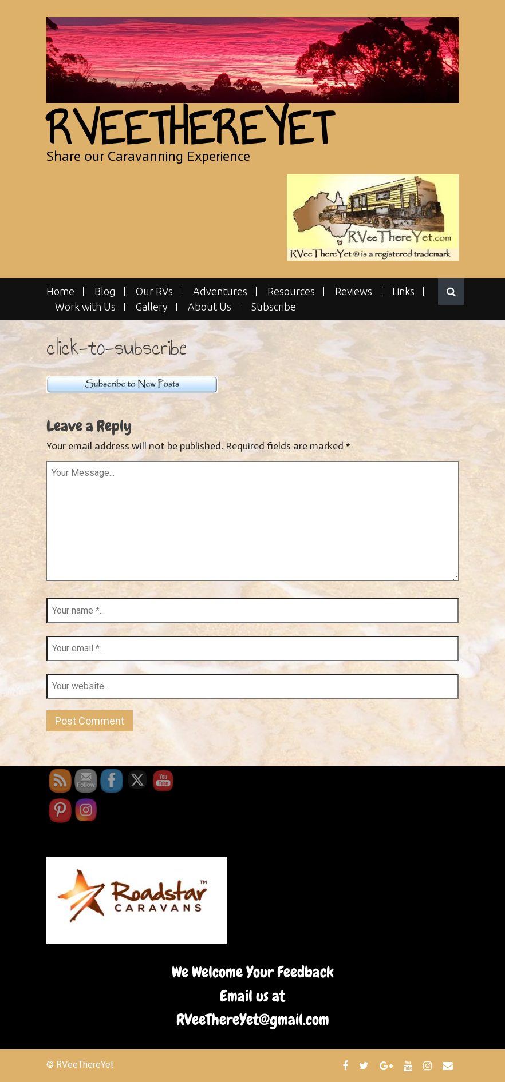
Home (60, 291)
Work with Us (85, 307)
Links (403, 291)
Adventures (220, 291)
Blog (105, 291)
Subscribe (273, 307)
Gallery (152, 307)
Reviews (353, 291)
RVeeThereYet (189, 128)
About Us (209, 307)
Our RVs (154, 291)
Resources (291, 291)
